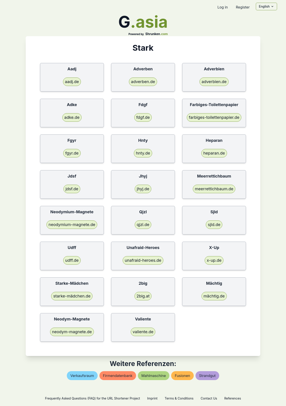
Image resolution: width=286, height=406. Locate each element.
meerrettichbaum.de (214, 188)
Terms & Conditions (179, 398)
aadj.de (72, 81)
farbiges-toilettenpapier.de (214, 117)
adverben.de (143, 81)
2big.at (143, 296)
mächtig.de (214, 296)
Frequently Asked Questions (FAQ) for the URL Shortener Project (92, 398)
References (232, 398)
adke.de (72, 117)
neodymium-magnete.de (71, 224)
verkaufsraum (82, 375)
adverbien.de (214, 81)
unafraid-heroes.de (143, 260)
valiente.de (143, 331)
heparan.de (214, 153)
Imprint (152, 398)
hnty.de (143, 153)
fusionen (182, 375)
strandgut (207, 375)
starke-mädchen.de (71, 296)
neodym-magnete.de (72, 331)
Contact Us (209, 398)
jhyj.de (143, 188)
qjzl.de (143, 224)
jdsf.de (71, 188)
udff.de (72, 260)
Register (243, 7)
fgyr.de (72, 153)
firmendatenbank (117, 375)
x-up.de (214, 260)
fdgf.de (143, 117)
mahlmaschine (153, 375)
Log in (222, 7)
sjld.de (214, 224)
